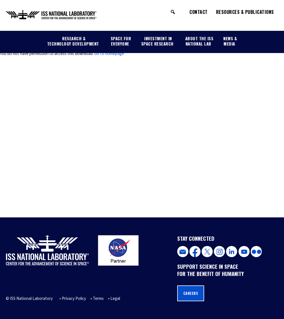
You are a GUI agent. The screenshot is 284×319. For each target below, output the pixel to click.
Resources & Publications (245, 12)
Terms (98, 298)
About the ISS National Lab (199, 41)
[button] (173, 12)
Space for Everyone (121, 41)
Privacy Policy (74, 298)
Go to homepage (109, 54)
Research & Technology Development (73, 41)
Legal (115, 298)
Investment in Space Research (157, 41)
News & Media (230, 41)
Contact (198, 12)
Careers (190, 293)
